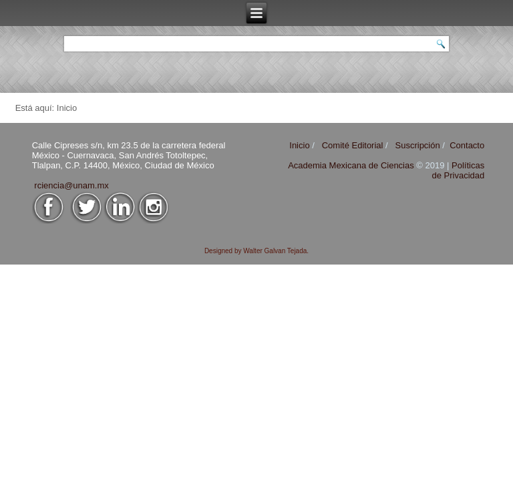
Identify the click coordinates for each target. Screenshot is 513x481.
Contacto (467, 145)
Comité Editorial (352, 145)
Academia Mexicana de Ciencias (352, 165)
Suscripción (417, 145)
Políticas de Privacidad (458, 170)
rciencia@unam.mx (71, 185)
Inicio (299, 145)
